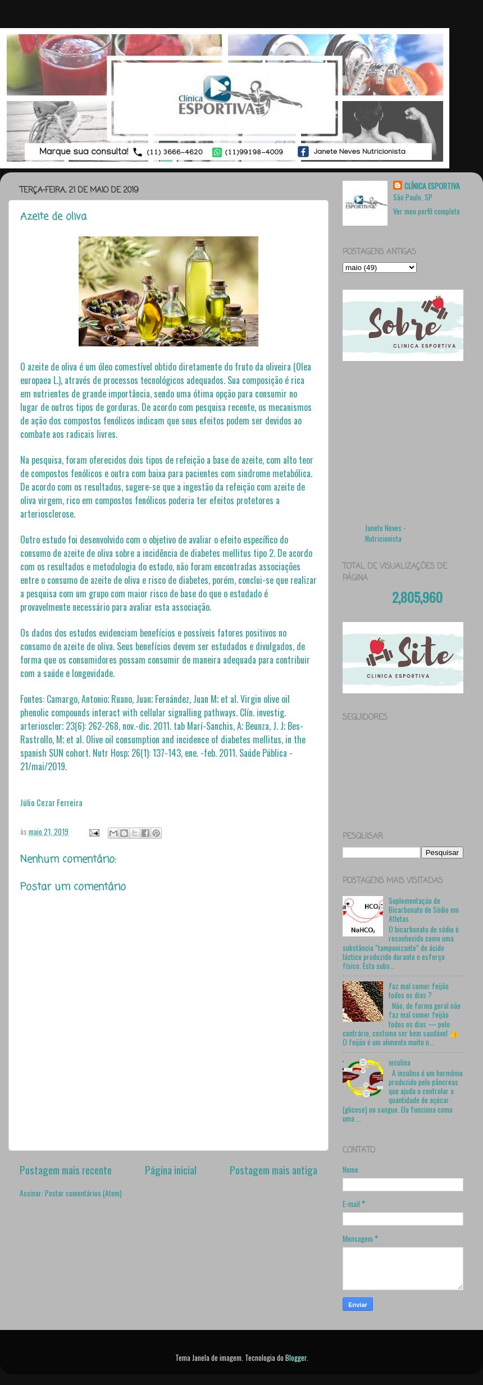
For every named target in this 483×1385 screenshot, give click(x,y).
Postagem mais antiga (273, 1169)
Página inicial (171, 1169)
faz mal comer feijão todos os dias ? (419, 990)
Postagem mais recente (66, 1169)
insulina (400, 1062)
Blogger (296, 1357)
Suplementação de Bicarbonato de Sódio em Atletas (424, 909)
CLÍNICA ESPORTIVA (432, 186)
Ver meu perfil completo (426, 211)
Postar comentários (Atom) (83, 1193)
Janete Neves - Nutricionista (385, 533)
